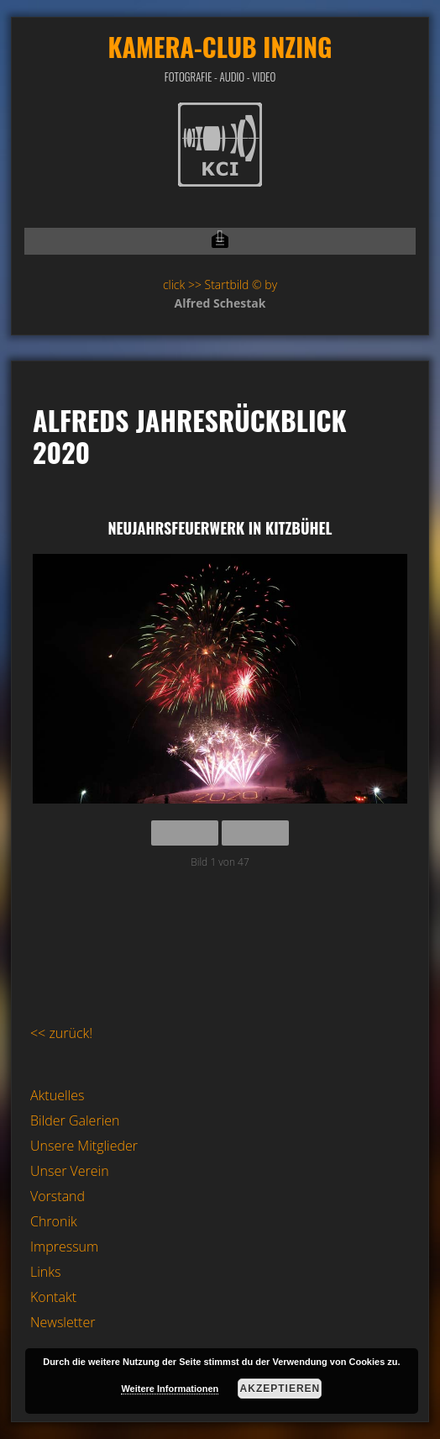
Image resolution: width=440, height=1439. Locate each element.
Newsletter (62, 1322)
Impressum (64, 1246)
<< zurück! (61, 1033)
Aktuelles (57, 1095)
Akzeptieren (280, 1388)
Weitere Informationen (169, 1389)
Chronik (53, 1221)
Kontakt (53, 1297)
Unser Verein (69, 1171)
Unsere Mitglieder (84, 1145)
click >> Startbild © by (220, 285)
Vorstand (57, 1196)
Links (45, 1271)
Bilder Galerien (75, 1120)
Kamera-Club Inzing (219, 47)
